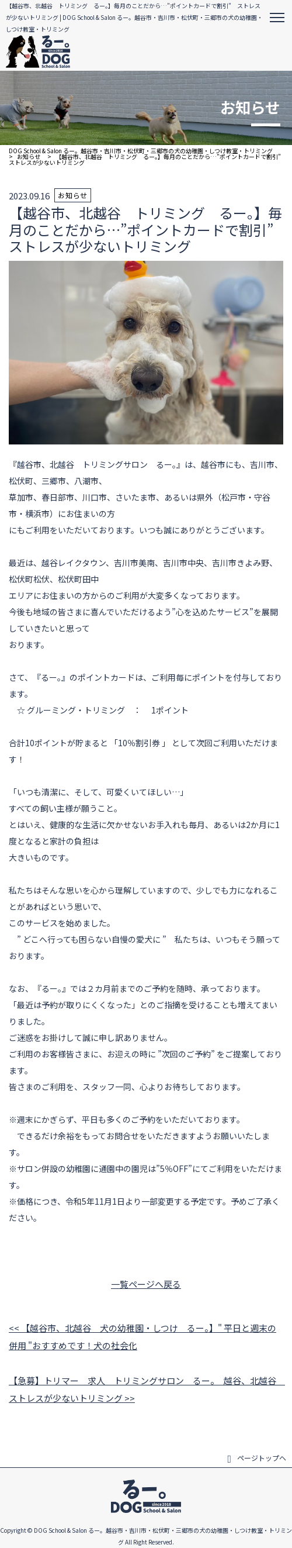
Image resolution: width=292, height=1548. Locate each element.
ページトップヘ (256, 1458)
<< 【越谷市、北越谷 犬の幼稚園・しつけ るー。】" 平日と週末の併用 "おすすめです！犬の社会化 (142, 1337)
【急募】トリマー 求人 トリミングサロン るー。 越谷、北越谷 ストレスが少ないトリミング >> (146, 1389)
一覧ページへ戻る (146, 1284)
